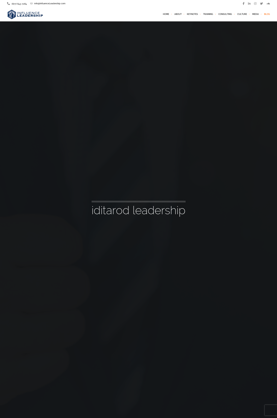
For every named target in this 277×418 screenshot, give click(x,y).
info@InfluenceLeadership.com (47, 3)
